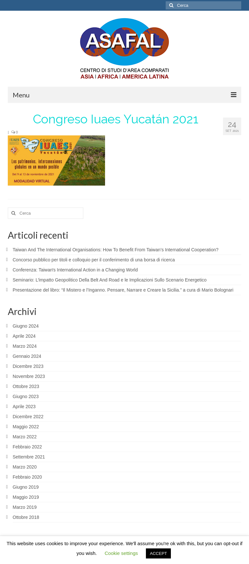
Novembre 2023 (29, 376)
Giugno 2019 (26, 487)
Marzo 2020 (25, 467)
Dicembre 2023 (28, 366)
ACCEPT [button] (158, 553)
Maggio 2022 (26, 426)
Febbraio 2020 (27, 477)
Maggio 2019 (26, 497)
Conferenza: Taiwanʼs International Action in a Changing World (75, 269)
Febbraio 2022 (27, 446)
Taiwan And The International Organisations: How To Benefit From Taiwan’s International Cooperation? (116, 249)
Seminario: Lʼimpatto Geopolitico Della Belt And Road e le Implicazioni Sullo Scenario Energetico (110, 279)
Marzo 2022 (25, 436)
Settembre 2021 (29, 456)
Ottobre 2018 (26, 517)
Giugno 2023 (26, 396)
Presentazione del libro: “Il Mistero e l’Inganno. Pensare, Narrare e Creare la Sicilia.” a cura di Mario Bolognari (123, 290)
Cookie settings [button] (121, 553)
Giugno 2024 (26, 326)
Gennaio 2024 (27, 356)
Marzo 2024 (25, 346)
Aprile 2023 (24, 406)
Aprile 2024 (24, 336)
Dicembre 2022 (28, 416)
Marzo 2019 (25, 507)
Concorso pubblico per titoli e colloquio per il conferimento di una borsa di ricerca (94, 259)
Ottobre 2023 (26, 386)
